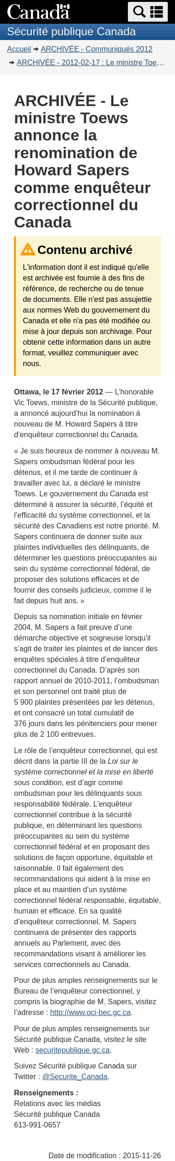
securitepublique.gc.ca (72, 1050)
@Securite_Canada (74, 1077)
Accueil (19, 49)
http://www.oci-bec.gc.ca (90, 1012)
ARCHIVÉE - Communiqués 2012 (97, 49)
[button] (148, 12)
